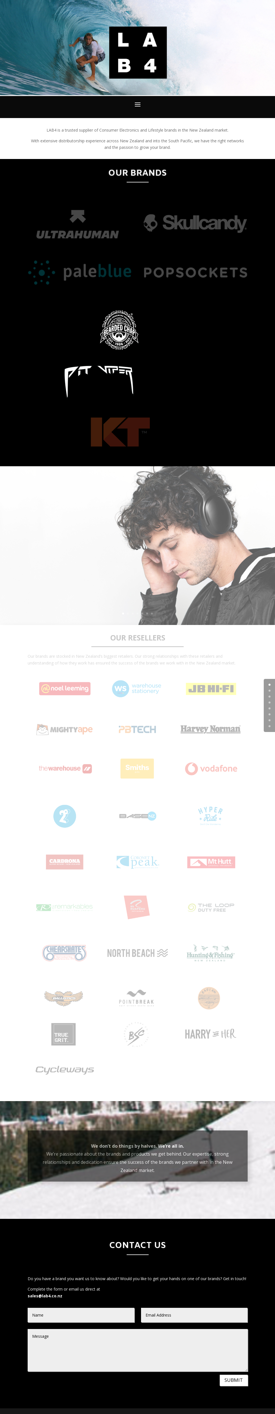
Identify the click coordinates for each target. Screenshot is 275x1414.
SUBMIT (234, 1380)
